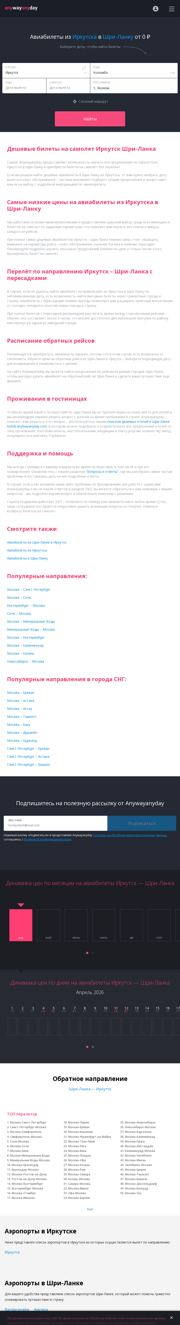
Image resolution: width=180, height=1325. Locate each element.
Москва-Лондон (79, 1156)
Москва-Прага (135, 1141)
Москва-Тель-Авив (81, 1141)
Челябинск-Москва (138, 1165)
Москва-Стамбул (24, 1193)
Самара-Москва (79, 1184)
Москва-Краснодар (25, 1165)
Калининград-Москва (140, 1151)
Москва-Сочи (19, 1146)
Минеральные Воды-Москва (30, 1160)
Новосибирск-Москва (140, 1127)
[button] (87, 953)
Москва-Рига (77, 1146)
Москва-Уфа (77, 1160)
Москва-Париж (78, 1122)
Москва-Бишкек (136, 1179)
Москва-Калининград (140, 1137)
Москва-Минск (78, 1188)
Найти (90, 119)
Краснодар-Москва (25, 1170)
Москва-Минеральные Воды (30, 1156)
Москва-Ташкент (137, 1174)
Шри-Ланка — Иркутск (90, 1089)
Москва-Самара (79, 1174)
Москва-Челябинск (138, 1156)
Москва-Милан (135, 1160)
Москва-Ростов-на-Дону (29, 1174)
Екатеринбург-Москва (27, 1188)
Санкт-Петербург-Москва (28, 1127)
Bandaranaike (17, 1309)
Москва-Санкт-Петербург (28, 1122)
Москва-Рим (77, 1170)
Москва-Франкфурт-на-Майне (89, 1137)
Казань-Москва (79, 1179)
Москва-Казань (79, 1165)
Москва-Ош (133, 1193)
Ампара (41, 1309)
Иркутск (12, 1252)
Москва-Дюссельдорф (141, 1184)
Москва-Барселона (138, 1132)
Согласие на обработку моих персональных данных (129, 835)
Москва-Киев (19, 1151)
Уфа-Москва (77, 1193)
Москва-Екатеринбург (27, 1184)
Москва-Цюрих (135, 1170)
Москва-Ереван (79, 1127)
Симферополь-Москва (26, 1137)
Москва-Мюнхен (23, 1198)
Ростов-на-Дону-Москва (29, 1179)
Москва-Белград (136, 1188)
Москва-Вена (77, 1151)
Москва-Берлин (79, 1198)
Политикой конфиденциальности (47, 839)
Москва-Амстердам (139, 1146)
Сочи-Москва (19, 1141)
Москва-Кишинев (80, 1132)
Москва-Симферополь (26, 1132)
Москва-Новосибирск (140, 1122)
